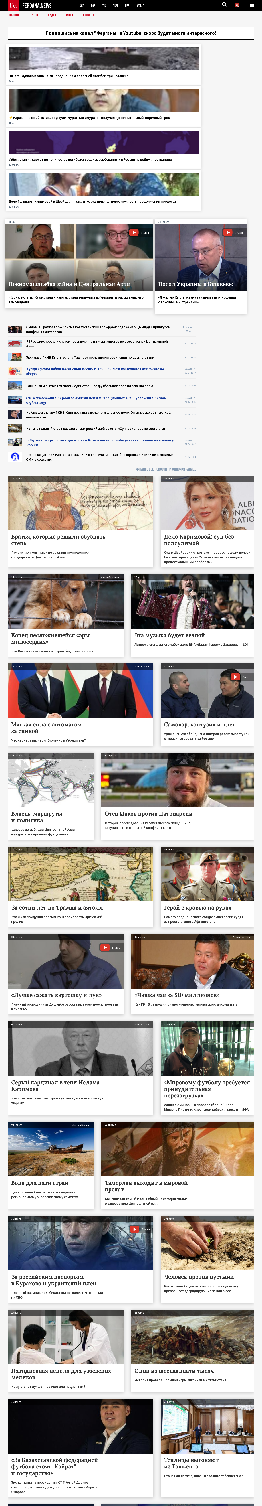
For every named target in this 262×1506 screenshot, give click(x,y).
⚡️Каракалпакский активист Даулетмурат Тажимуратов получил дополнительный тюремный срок (97, 86)
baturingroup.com (158, 1502)
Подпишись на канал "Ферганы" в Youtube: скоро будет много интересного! (131, 33)
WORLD (143, 5)
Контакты (17, 1495)
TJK (106, 5)
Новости (13, 15)
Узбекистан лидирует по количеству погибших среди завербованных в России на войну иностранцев (162, 86)
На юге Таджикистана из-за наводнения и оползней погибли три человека (33, 84)
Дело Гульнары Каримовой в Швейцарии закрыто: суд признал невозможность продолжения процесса (223, 86)
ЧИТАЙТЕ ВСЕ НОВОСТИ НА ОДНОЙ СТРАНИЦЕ (166, 355)
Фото (71, 15)
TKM (117, 5)
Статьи (34, 15)
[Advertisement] (228, 265)
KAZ (82, 5)
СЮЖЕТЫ (90, 15)
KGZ (94, 5)
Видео (53, 15)
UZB (129, 5)
